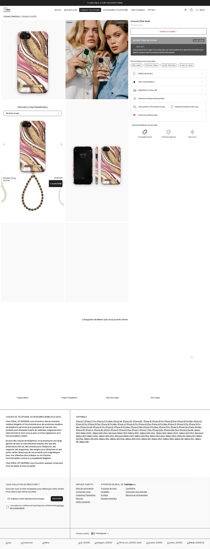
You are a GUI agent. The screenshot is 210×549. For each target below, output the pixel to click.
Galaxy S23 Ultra (106, 436)
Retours (79, 499)
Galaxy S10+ (157, 439)
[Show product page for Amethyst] (135, 61)
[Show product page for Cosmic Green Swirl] (157, 61)
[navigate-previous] (192, 357)
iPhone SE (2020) (102, 430)
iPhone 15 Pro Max (109, 424)
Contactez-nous (83, 492)
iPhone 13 (172, 424)
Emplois (104, 495)
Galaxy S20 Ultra (132, 439)
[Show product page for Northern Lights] (189, 61)
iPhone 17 (80, 421)
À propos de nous (109, 489)
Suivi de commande (84, 489)
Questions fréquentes (85, 495)
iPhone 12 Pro (99, 427)
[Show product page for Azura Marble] (146, 61)
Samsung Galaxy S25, (118, 433)
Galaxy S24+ (172, 433)
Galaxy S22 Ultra (157, 436)
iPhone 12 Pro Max (122, 427)
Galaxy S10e (168, 439)
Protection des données (136, 492)
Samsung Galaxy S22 (124, 436)
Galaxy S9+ (189, 439)
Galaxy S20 (104, 439)
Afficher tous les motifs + (195, 50)
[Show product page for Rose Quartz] (200, 61)
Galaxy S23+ (92, 436)
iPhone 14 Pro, (132, 424)
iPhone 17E (127, 421)
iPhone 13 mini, (86, 427)
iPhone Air (117, 421)
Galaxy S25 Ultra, (147, 433)
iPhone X (89, 430)
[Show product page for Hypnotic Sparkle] (179, 61)
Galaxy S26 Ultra (100, 433)
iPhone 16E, (138, 421)
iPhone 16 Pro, (158, 421)
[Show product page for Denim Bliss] (168, 61)
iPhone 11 (174, 427)
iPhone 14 (122, 424)
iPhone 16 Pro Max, (185, 421)
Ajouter (56, 184)
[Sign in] (185, 10)
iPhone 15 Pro (81, 424)
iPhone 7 (135, 430)
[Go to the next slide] (61, 144)
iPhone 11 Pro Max (150, 427)
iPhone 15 (198, 421)
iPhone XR (80, 430)
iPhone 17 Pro (90, 421)
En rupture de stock (168, 40)
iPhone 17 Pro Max (105, 421)
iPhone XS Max (194, 427)
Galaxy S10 (146, 439)
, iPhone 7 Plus (145, 430)
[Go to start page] (7, 10)
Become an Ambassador (137, 495)
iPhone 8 (114, 430)
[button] (185, 534)
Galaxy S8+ (84, 442)
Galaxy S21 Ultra (91, 439)
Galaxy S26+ (86, 433)
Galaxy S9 (179, 439)
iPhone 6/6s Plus (171, 430)
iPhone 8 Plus (125, 430)
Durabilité (105, 492)
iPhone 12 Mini (136, 427)
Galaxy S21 (190, 436)
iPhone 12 (109, 427)
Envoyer (56, 498)
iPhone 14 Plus (145, 424)
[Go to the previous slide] (4, 144)
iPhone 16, (148, 421)
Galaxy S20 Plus (117, 439)
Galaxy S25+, (134, 433)
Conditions (130, 489)
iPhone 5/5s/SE (186, 430)
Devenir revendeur (109, 499)
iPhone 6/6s (158, 430)
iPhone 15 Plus (94, 424)
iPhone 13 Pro (182, 424)
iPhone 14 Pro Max (159, 424)
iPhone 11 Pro (164, 427)
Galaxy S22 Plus (142, 436)
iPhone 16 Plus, (170, 421)
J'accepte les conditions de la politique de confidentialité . (37, 506)
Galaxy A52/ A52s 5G (175, 436)
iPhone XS (183, 427)
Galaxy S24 (161, 433)
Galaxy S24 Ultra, (187, 433)
